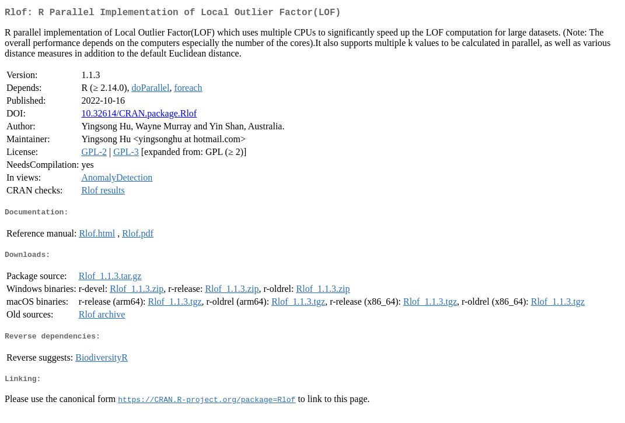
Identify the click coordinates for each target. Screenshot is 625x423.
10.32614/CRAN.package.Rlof (139, 116)
